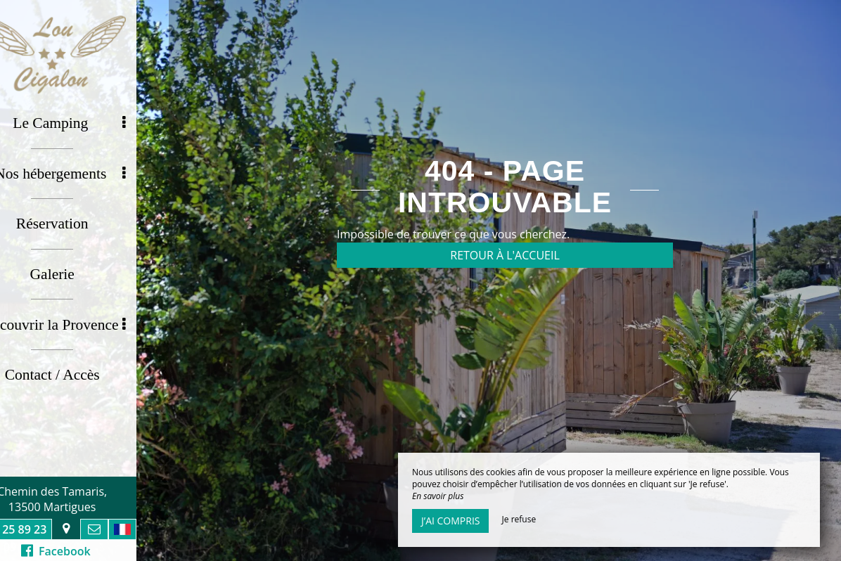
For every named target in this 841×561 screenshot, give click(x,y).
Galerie (84, 263)
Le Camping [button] (103, 121)
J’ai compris (450, 520)
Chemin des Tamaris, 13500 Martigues (84, 499)
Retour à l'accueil (505, 255)
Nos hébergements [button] (94, 168)
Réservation (84, 216)
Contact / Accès (84, 357)
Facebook (88, 551)
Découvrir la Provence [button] (89, 310)
